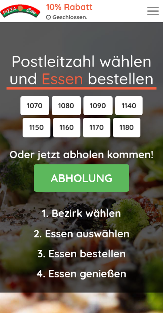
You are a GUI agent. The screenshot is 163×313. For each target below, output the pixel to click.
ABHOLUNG (82, 178)
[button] (34, 105)
